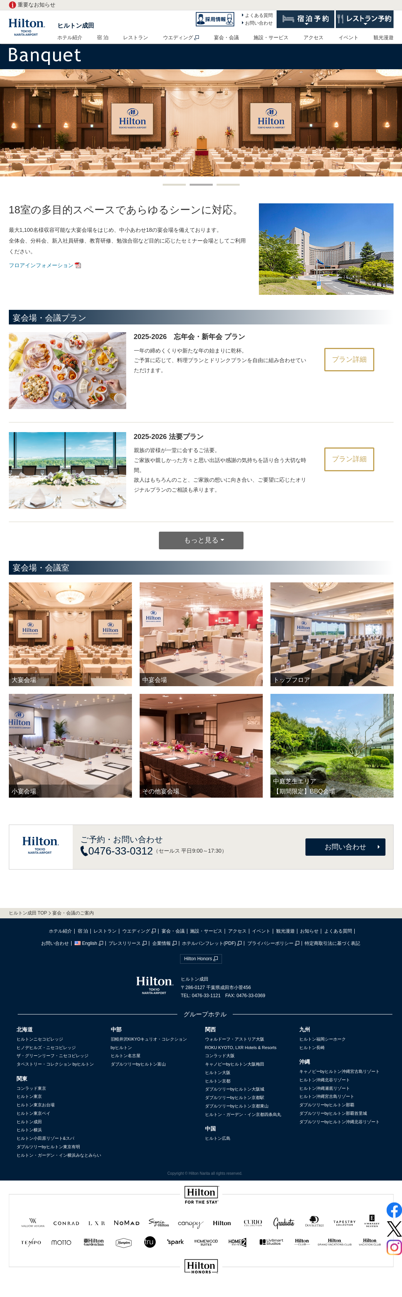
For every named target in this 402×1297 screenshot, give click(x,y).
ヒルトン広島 (217, 1138)
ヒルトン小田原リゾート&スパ (45, 1138)
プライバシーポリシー (270, 943)
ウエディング (178, 37)
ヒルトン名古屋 (125, 1055)
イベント (349, 37)
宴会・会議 (226, 37)
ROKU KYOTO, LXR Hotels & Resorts (241, 1047)
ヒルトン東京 (29, 1096)
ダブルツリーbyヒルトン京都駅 (235, 1097)
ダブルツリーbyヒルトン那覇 (327, 1104)
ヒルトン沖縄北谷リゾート (324, 1080)
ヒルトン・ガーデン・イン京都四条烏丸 (243, 1114)
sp (201, 1292)
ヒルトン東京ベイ (33, 1113)
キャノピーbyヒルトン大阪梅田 (235, 1064)
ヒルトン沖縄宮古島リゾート (326, 1096)
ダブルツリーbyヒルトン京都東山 (237, 1106)
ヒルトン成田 (75, 25)
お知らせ (309, 931)
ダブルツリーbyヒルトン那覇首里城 (333, 1113)
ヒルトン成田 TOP (28, 913)
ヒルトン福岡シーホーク (322, 1039)
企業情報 (161, 943)
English (85, 943)
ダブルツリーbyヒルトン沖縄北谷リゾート (339, 1121)
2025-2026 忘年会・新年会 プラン (189, 337)
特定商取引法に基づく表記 (332, 943)
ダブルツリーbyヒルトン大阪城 (235, 1089)
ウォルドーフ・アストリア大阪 (234, 1039)
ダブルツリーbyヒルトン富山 (138, 1064)
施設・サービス (271, 37)
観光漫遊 (384, 37)
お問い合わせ (259, 23)
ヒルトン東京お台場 (36, 1104)
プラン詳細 (349, 359)
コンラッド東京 (31, 1088)
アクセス (314, 37)
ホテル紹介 (69, 37)
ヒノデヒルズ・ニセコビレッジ (46, 1047)
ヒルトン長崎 (312, 1047)
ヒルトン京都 (217, 1081)
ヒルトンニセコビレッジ (40, 1039)
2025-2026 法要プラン (169, 437)
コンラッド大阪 (220, 1055)
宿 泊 (102, 37)
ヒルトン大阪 (217, 1072)
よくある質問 (259, 15)
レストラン (135, 37)
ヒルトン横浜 (29, 1129)
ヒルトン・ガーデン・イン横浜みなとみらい (59, 1155)
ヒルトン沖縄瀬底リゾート (324, 1088)
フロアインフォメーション (41, 265)
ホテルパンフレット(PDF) (209, 943)
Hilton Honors (198, 958)
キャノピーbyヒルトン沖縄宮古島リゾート (339, 1071)
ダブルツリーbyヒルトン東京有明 (48, 1146)
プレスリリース (124, 943)
